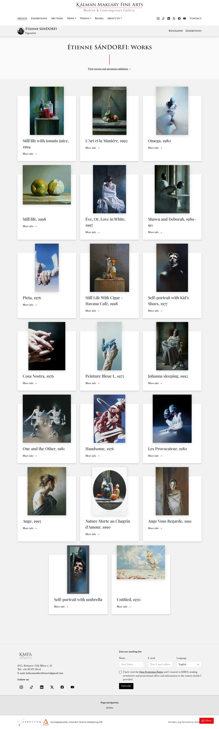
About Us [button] (114, 18)
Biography (176, 31)
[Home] (109, 6)
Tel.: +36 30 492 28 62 (29, 669)
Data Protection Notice (151, 672)
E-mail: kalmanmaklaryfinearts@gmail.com (40, 673)
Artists (22, 18)
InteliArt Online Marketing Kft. (86, 722)
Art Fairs (57, 18)
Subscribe (126, 686)
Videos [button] (84, 18)
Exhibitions (39, 18)
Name (122, 658)
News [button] (70, 18)
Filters (207, 720)
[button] (21, 687)
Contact (196, 18)
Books (99, 18)
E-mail (151, 658)
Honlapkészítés (59, 722)
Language (182, 658)
